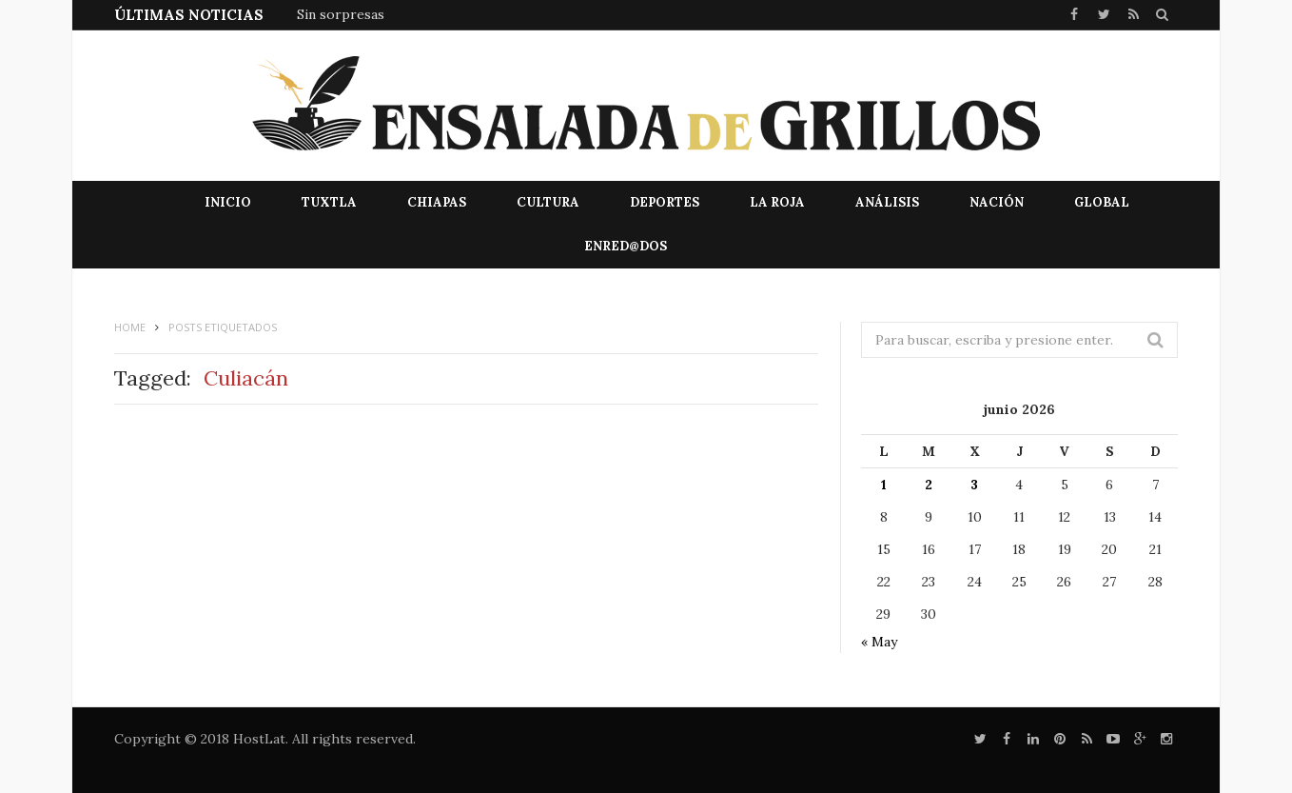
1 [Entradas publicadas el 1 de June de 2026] (884, 484)
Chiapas (436, 202)
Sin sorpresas (340, 14)
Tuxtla (329, 202)
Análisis (887, 202)
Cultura (548, 202)
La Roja (777, 202)
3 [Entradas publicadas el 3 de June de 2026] (974, 484)
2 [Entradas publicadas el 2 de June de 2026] (928, 484)
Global (1101, 202)
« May (879, 641)
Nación (996, 202)
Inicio (228, 202)
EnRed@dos (625, 246)
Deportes (664, 202)
